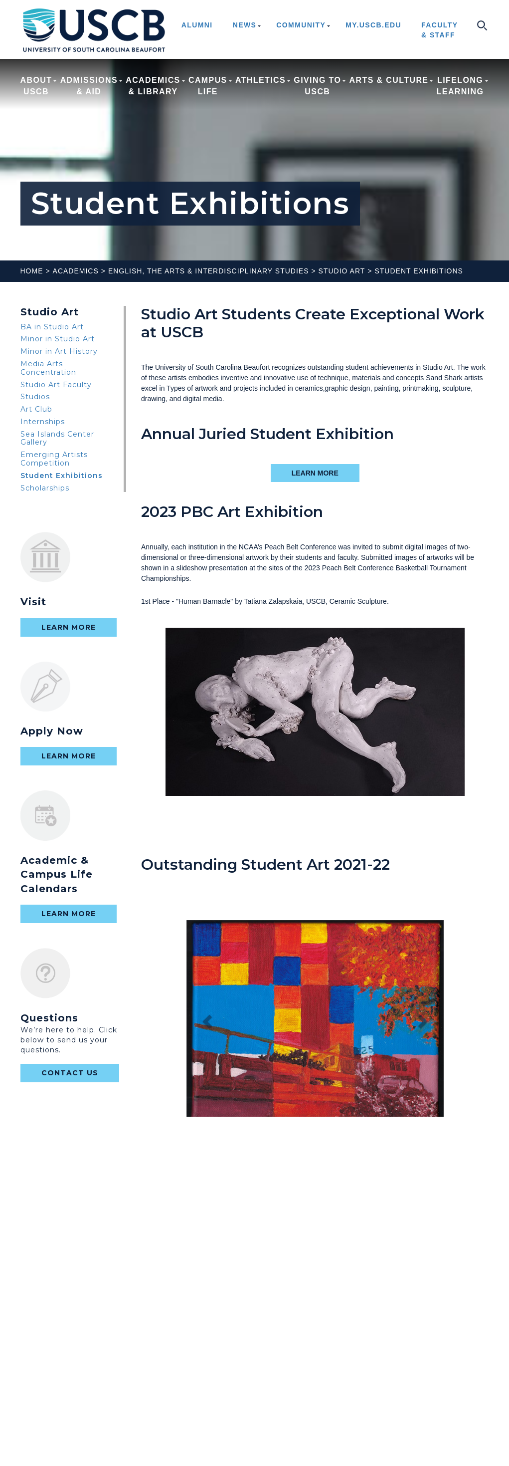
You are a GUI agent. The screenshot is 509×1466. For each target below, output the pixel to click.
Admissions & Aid (89, 86)
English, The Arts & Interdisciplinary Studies (208, 271)
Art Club (36, 409)
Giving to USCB (317, 86)
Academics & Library (153, 86)
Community (301, 25)
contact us (69, 1072)
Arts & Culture (389, 86)
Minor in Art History (59, 351)
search (482, 25)
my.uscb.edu (373, 25)
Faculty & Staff (439, 30)
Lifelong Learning (460, 86)
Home (31, 271)
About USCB (36, 86)
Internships (42, 421)
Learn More (68, 627)
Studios (35, 396)
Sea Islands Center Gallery (57, 438)
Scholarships (44, 488)
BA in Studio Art (52, 326)
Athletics (260, 86)
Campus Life (207, 86)
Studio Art (342, 271)
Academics (76, 271)
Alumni (197, 25)
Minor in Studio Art (57, 338)
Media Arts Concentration (48, 368)
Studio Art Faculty (56, 384)
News (245, 25)
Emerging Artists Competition (54, 459)
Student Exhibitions (418, 271)
